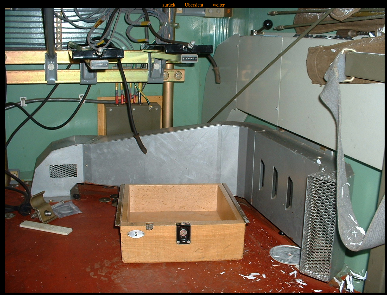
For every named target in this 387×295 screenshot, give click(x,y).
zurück (168, 4)
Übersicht (194, 4)
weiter (219, 4)
